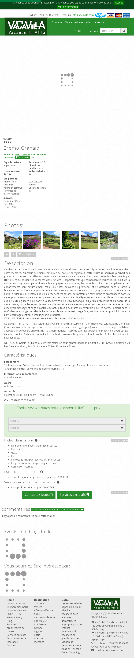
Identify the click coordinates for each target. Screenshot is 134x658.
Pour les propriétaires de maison (16, 628)
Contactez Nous (39, 494)
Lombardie (40, 624)
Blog (9, 621)
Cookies (11, 645)
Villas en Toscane (71, 648)
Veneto (38, 607)
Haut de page (120, 258)
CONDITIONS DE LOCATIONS (16, 612)
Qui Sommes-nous (17, 607)
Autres (99, 22)
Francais (92, 31)
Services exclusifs (74, 494)
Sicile (37, 614)
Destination (41, 600)
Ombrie (38, 628)
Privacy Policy (14, 617)
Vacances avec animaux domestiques (69, 617)
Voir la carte (22, 157)
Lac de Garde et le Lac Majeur (44, 619)
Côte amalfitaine (74, 22)
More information (68, 6)
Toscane (57, 22)
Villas (89, 22)
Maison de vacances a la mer (71, 643)
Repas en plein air (71, 607)
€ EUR (79, 31)
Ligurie (38, 631)
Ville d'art (66, 610)
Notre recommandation (72, 601)
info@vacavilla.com (83, 15)
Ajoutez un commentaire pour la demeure (57, 509)
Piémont (39, 641)
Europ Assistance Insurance (16, 640)
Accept (119, 2)
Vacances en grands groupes (70, 636)
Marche (38, 638)
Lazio (37, 635)
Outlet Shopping (70, 652)
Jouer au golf (68, 631)
